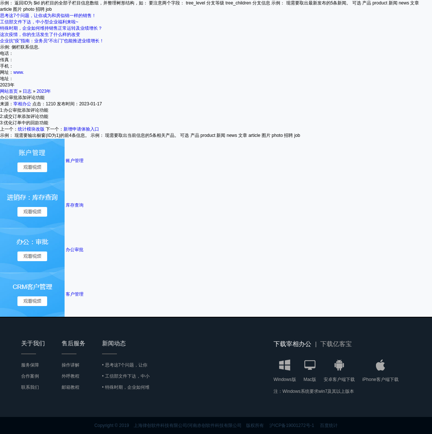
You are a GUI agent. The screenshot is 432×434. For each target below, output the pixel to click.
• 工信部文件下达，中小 (126, 376)
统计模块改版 (31, 129)
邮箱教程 (70, 387)
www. (18, 72)
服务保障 (30, 365)
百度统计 (329, 425)
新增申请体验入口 (81, 129)
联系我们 (30, 387)
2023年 (44, 91)
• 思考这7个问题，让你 (124, 365)
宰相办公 (22, 103)
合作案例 (30, 376)
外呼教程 (70, 376)
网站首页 (9, 91)
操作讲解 (70, 365)
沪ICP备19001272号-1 (291, 425)
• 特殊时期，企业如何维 (126, 387)
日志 (27, 91)
